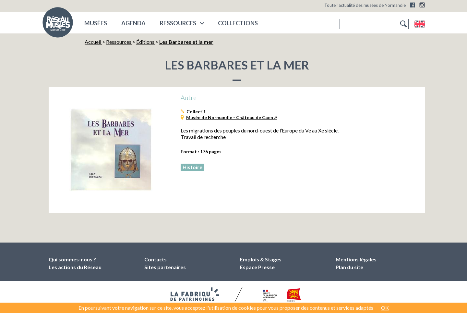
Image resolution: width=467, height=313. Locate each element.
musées (95, 23)
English (419, 24)
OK (385, 308)
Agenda (133, 23)
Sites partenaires (165, 267)
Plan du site (349, 267)
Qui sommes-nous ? (72, 259)
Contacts (155, 259)
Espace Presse (257, 267)
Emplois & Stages (260, 259)
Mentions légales (356, 259)
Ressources (178, 23)
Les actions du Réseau (75, 267)
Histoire (192, 167)
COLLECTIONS (238, 23)
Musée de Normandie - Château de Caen (229, 117)
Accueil (93, 42)
